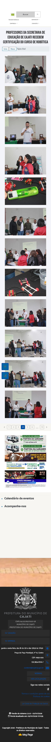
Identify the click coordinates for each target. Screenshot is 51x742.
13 (42, 427)
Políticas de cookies (41, 696)
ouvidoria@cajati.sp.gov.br (33, 667)
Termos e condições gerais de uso (36, 694)
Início (5, 49)
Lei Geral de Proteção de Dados (35, 703)
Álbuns (12, 49)
